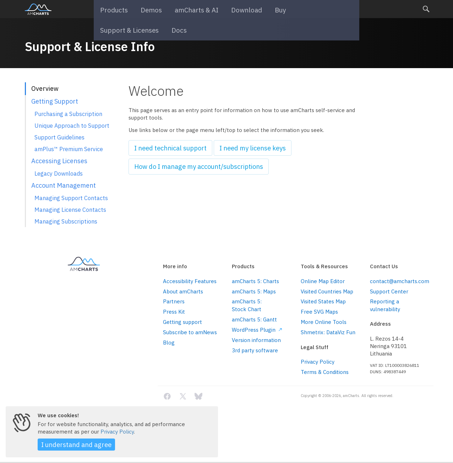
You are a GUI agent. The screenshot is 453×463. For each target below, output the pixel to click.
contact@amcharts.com (399, 281)
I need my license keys (236, 147)
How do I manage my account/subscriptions (188, 164)
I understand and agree (70, 445)
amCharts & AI (186, 9)
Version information (256, 340)
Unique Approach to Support (71, 125)
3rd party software (255, 350)
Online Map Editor (323, 281)
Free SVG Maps (319, 311)
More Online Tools (323, 322)
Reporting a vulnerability (385, 305)
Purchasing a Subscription (68, 113)
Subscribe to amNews (190, 332)
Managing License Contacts (70, 209)
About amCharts (183, 291)
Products (115, 9)
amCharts (38, 9)
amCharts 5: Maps (254, 291)
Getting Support (54, 101)
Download (229, 9)
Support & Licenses (300, 9)
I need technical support (164, 147)
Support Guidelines (59, 137)
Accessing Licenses (59, 161)
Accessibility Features (190, 281)
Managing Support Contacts (71, 198)
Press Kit (174, 311)
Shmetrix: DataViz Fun (328, 332)
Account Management (63, 185)
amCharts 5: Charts (255, 281)
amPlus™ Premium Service (68, 149)
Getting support (182, 322)
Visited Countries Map (327, 291)
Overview (45, 88)
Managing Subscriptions (65, 221)
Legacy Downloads (58, 173)
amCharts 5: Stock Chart (247, 305)
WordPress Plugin (257, 329)
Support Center (389, 291)
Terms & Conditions (325, 372)
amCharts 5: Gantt (254, 319)
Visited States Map (323, 301)
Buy (259, 9)
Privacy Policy (317, 361)
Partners (174, 301)
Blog (169, 342)
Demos (147, 9)
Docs (343, 9)
